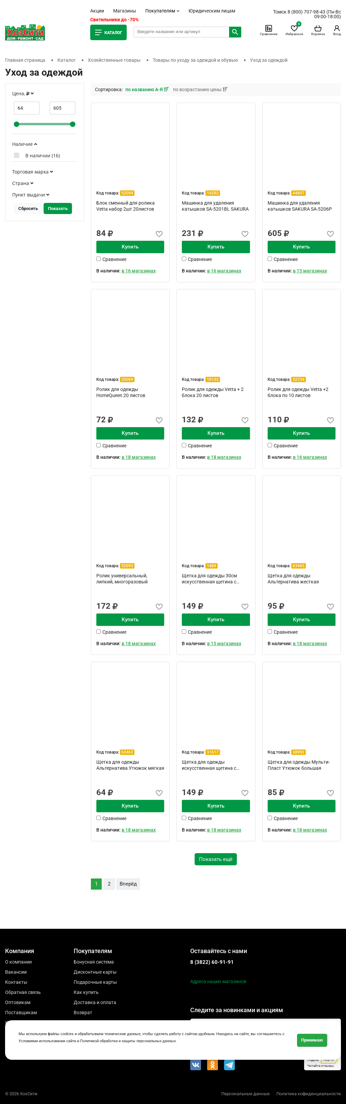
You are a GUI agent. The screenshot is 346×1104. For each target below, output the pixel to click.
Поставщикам (21, 1012)
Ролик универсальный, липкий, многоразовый (122, 578)
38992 (298, 752)
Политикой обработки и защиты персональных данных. (128, 1041)
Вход (337, 30)
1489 (211, 565)
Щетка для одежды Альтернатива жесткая (293, 578)
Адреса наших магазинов (218, 981)
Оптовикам (17, 1002)
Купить (130, 247)
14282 (213, 193)
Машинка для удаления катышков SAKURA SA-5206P (300, 206)
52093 (127, 565)
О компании (18, 962)
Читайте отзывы (322, 1061)
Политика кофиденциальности (308, 1093)
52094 (127, 193)
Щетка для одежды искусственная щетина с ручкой (209, 765)
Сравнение (268, 30)
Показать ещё (215, 859)
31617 (213, 752)
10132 (213, 379)
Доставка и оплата (95, 1002)
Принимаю (312, 1040)
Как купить (86, 992)
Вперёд (128, 884)
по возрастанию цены (200, 89)
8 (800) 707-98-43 (306, 12)
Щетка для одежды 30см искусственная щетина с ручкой (209, 578)
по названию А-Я (147, 89)
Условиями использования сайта (47, 1041)
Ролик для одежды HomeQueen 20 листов (120, 392)
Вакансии (16, 972)
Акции (97, 11)
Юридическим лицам (212, 11)
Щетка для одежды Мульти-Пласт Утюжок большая (299, 765)
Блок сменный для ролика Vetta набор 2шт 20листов (125, 206)
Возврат (83, 1012)
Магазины (124, 11)
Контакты (16, 982)
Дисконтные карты (95, 972)
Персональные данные (245, 1093)
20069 (127, 379)
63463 (127, 752)
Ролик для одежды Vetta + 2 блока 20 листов (213, 392)
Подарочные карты (95, 982)
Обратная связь (23, 992)
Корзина (318, 30)
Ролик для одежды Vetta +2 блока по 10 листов (298, 392)
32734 (298, 379)
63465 (298, 565)
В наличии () (42, 155)
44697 (298, 193)
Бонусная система (94, 962)
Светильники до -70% (114, 19)
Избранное (294, 30)
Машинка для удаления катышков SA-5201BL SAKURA (215, 206)
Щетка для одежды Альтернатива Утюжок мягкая (130, 765)
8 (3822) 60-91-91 (212, 962)
